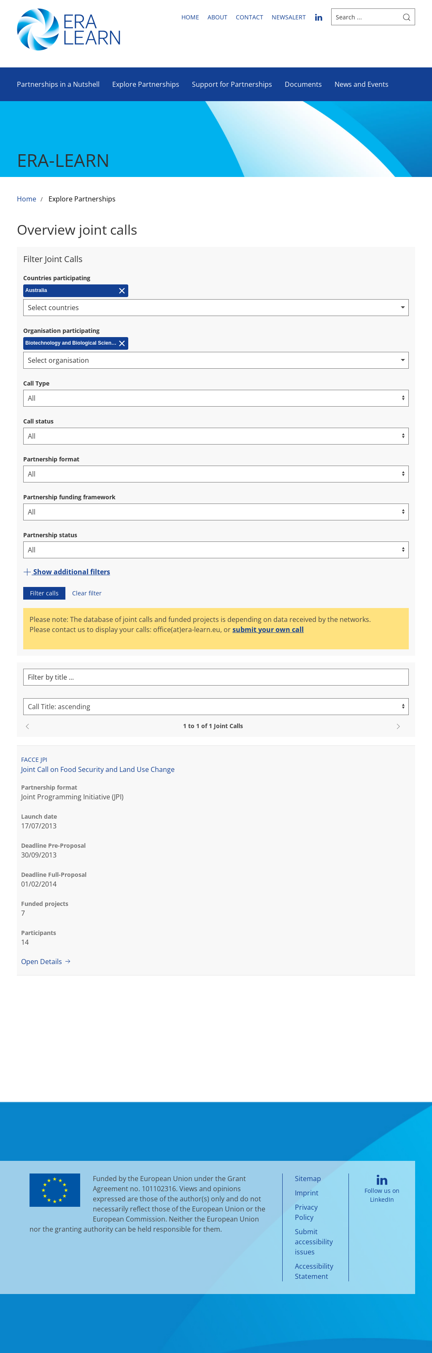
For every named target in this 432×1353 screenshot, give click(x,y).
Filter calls (44, 593)
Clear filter (87, 593)
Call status (38, 421)
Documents (303, 84)
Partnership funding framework (69, 497)
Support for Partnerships (232, 84)
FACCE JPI (34, 760)
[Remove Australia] (75, 290)
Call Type (36, 383)
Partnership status (50, 535)
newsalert (289, 17)
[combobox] (216, 307)
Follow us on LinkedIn (382, 1189)
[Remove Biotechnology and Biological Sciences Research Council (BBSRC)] (75, 343)
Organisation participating (61, 331)
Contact (249, 17)
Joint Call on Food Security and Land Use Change (98, 769)
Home (190, 17)
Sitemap (308, 1178)
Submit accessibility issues (314, 1242)
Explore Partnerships (145, 84)
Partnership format (51, 459)
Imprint (307, 1193)
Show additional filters (66, 571)
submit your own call (268, 629)
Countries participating (56, 278)
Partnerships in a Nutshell (58, 84)
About (217, 17)
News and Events (362, 84)
